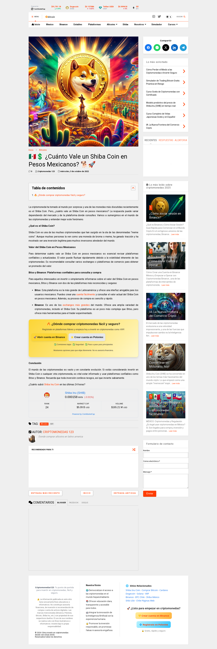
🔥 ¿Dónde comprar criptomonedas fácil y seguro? (59, 195)
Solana (140, 593)
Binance (64, 24)
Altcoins (112, 24)
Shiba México (152, 597)
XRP (147, 593)
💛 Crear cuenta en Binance (153, 615)
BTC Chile (140, 597)
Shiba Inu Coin (51, 384)
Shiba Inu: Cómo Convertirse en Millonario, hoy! (160, 362)
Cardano (164, 590)
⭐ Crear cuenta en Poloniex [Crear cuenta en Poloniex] (87, 337)
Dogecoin (130, 593)
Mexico (49, 24)
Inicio (36, 24)
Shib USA (130, 600)
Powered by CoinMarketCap (83, 414)
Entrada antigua (125, 493)
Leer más (175, 234)
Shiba (125, 24)
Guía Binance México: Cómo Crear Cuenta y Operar (163, 261)
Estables (78, 24)
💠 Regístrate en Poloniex (153, 624)
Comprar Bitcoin (150, 590)
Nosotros (140, 24)
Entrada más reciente (45, 493)
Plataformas (94, 24)
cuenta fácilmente (85, 294)
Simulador (156, 24)
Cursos (173, 24)
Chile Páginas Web (145, 600)
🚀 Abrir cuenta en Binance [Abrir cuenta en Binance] (49, 337)
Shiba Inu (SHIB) (75, 392)
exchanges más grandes (76, 305)
